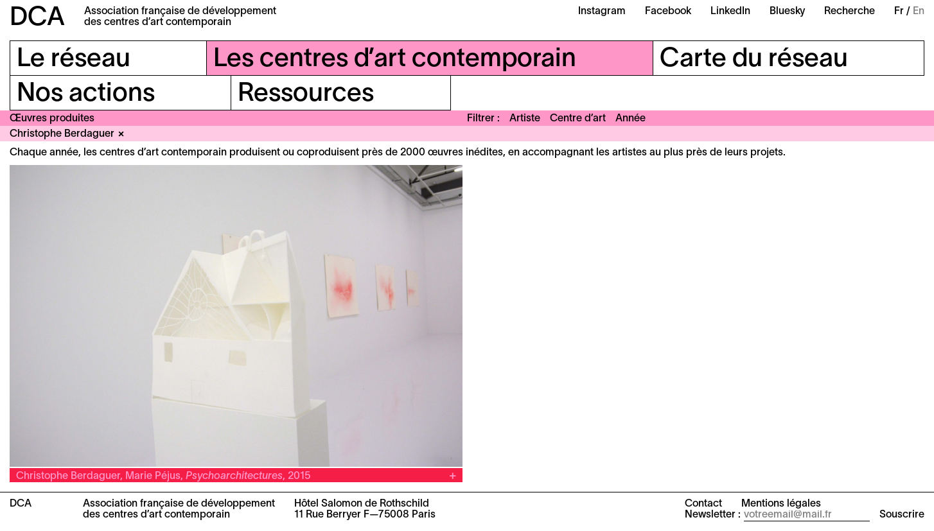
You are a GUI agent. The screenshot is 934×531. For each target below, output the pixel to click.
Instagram (602, 11)
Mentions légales (781, 504)
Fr (899, 11)
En (918, 11)
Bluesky (787, 11)
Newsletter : (713, 514)
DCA (37, 18)
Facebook (668, 11)
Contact (703, 504)
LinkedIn (730, 11)
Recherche (849, 11)
